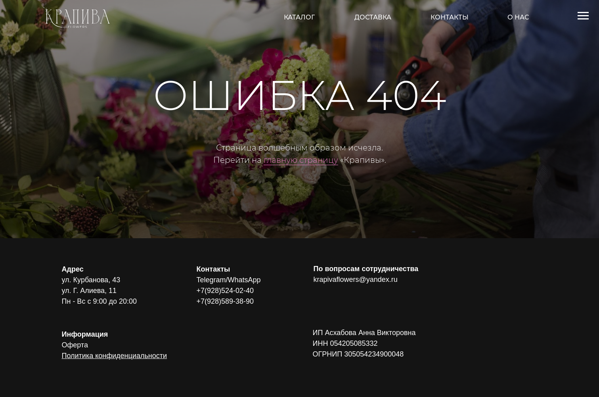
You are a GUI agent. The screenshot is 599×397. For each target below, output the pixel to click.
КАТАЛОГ (299, 17)
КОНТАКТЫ (450, 17)
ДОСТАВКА (372, 17)
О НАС (518, 17)
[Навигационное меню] (583, 16)
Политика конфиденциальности (114, 356)
